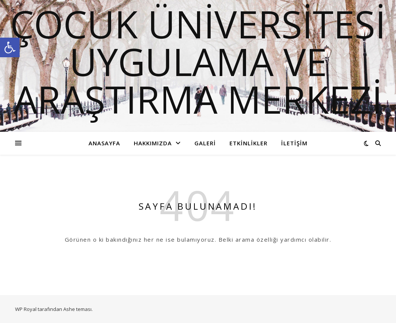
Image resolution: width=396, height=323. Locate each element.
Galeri (205, 143)
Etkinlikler (248, 143)
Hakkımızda (153, 143)
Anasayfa (104, 143)
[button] (10, 47)
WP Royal (26, 309)
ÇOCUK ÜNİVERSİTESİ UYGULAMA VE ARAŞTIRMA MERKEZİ (198, 61)
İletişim (294, 143)
